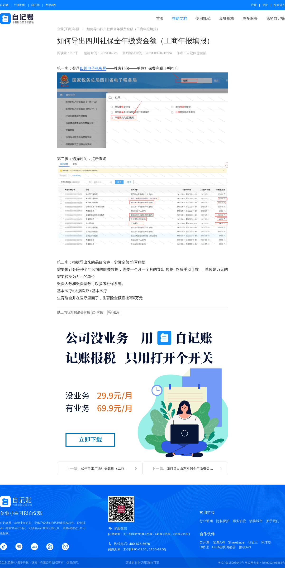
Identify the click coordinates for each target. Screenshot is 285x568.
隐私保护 (222, 521)
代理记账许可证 (149, 562)
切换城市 (256, 521)
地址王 (253, 542)
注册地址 (20, 5)
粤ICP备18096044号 (231, 562)
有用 (97, 312)
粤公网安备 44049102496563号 (265, 562)
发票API (50, 5)
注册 (254, 5)
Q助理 (204, 547)
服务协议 (239, 521)
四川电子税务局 (93, 68)
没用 (113, 312)
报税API (245, 547)
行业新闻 (206, 521)
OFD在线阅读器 (224, 547)
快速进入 (279, 5)
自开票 (35, 5)
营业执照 (131, 562)
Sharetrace (236, 542)
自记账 (4, 5)
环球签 (266, 542)
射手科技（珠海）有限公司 (34, 562)
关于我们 (272, 521)
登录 (265, 5)
